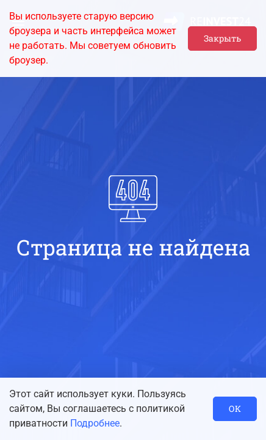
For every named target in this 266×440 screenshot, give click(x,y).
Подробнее (95, 423)
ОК (235, 408)
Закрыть (222, 38)
